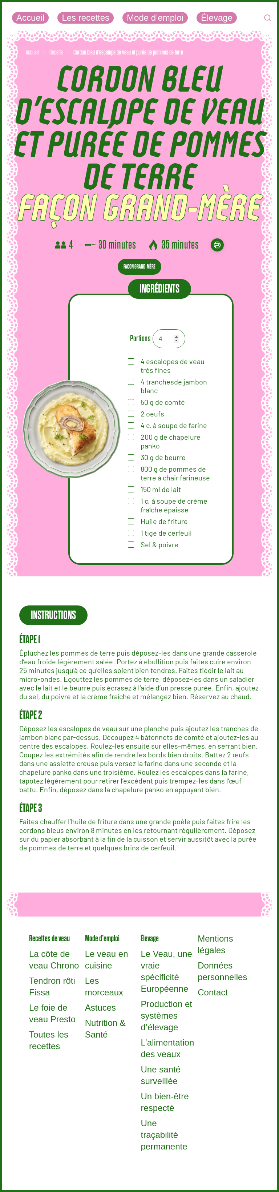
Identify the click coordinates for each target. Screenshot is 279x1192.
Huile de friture (164, 521)
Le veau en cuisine (106, 959)
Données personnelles (222, 971)
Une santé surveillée (160, 1075)
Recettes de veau (49, 938)
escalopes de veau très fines (173, 365)
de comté (163, 402)
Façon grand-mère (139, 266)
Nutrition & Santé (105, 1028)
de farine (174, 425)
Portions (140, 338)
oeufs (152, 413)
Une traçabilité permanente (164, 1134)
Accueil (30, 18)
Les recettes (85, 18)
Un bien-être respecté (165, 1102)
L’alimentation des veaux (167, 1048)
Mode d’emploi (155, 18)
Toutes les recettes (48, 1040)
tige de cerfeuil (166, 532)
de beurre (163, 457)
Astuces (100, 1007)
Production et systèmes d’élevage (166, 1015)
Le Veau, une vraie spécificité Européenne (166, 971)
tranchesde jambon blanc (174, 386)
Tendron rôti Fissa (52, 986)
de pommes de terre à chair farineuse (175, 473)
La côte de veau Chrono (54, 959)
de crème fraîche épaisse (174, 505)
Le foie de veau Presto (52, 1013)
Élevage (216, 18)
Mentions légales (215, 944)
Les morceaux (104, 986)
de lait (161, 489)
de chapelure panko (171, 441)
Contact (213, 992)
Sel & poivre (159, 544)
